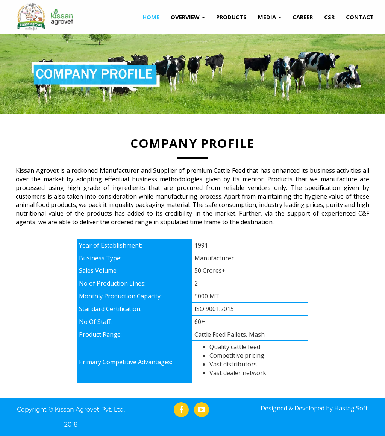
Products (231, 17)
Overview (188, 17)
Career (303, 17)
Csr (329, 17)
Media (269, 17)
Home (150, 17)
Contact (360, 17)
